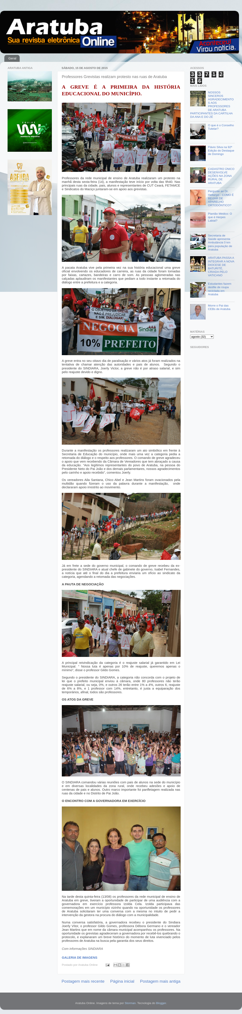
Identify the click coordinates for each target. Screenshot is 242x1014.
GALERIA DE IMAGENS (79, 957)
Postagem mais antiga (160, 981)
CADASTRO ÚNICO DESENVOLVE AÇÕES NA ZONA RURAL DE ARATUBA (221, 176)
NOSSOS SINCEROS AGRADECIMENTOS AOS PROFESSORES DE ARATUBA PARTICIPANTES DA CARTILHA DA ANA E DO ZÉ (212, 104)
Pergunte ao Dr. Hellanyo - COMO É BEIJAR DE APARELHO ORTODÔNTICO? (221, 198)
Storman (130, 1003)
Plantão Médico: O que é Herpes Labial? (220, 217)
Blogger (161, 1003)
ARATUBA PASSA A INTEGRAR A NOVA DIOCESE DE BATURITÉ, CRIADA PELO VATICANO (221, 266)
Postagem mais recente (83, 981)
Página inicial (122, 981)
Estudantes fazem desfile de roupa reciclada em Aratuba (219, 289)
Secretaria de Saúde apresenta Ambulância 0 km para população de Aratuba (220, 242)
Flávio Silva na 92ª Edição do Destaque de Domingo (221, 150)
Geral (12, 58)
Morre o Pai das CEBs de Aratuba (219, 307)
